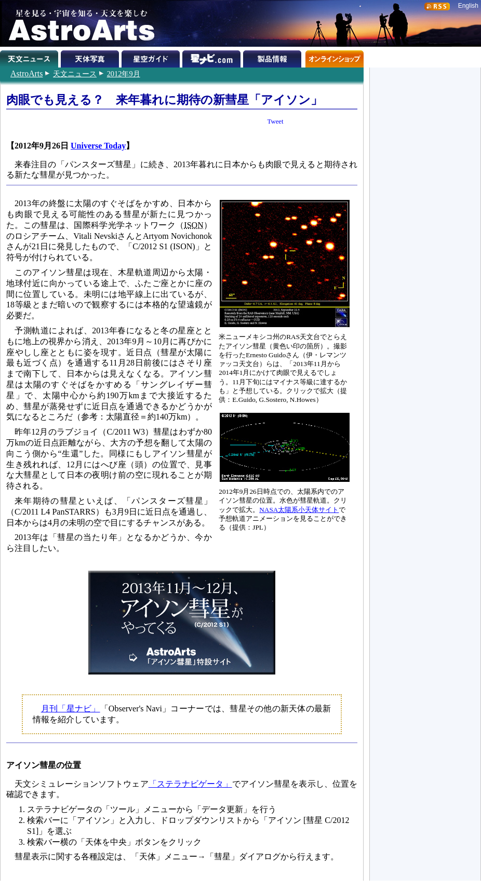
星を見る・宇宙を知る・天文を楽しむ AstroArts (78, 23)
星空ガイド (152, 57)
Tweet (276, 121)
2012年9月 (123, 74)
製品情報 (273, 57)
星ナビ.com (212, 57)
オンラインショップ (334, 57)
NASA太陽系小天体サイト (299, 510)
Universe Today (98, 145)
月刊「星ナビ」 (70, 708)
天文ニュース (75, 74)
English (468, 5)
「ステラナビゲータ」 (190, 783)
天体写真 (91, 57)
